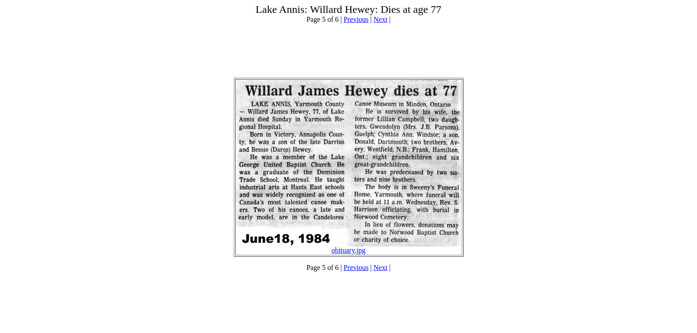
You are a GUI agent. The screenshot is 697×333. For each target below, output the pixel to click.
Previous (356, 19)
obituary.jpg (349, 250)
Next (380, 19)
